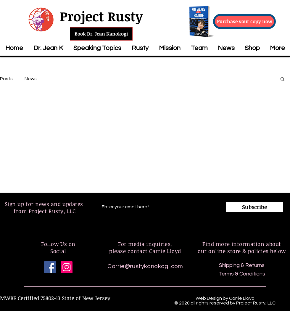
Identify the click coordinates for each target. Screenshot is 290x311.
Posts (6, 78)
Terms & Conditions (242, 274)
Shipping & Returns (242, 265)
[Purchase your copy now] (244, 21)
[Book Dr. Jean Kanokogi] (101, 34)
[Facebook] (50, 267)
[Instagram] (66, 267)
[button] (97, 48)
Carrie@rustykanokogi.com (145, 266)
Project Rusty (101, 16)
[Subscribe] (254, 207)
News (31, 78)
